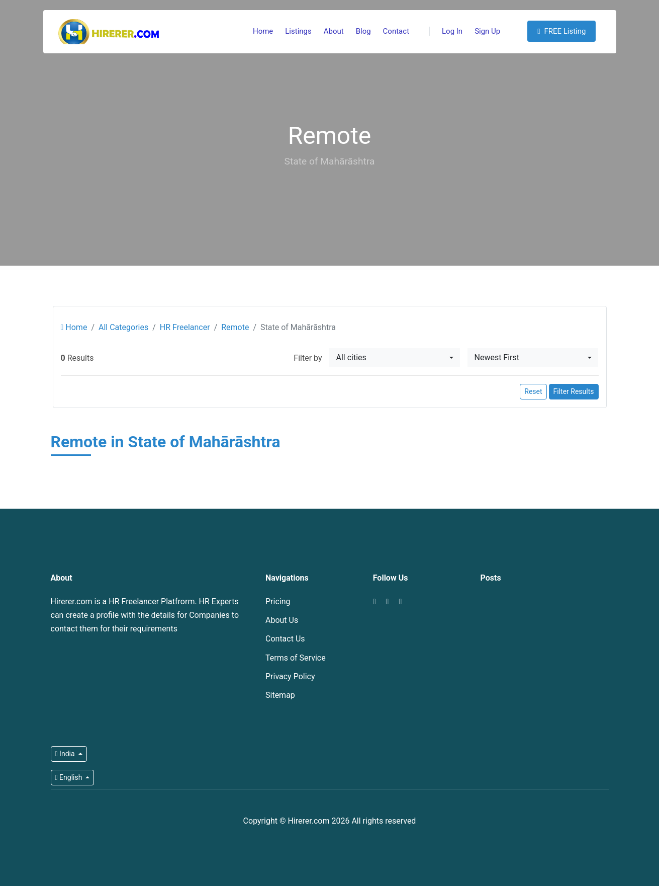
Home (263, 31)
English (69, 777)
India (66, 754)
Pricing (278, 601)
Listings (298, 31)
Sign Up (487, 31)
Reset (533, 391)
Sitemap (280, 695)
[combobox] (394, 357)
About (334, 31)
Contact (396, 31)
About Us (281, 620)
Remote (235, 327)
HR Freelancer (185, 327)
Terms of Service (295, 658)
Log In (445, 31)
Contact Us (285, 638)
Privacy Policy (290, 676)
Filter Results (573, 391)
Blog (363, 31)
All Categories (123, 327)
